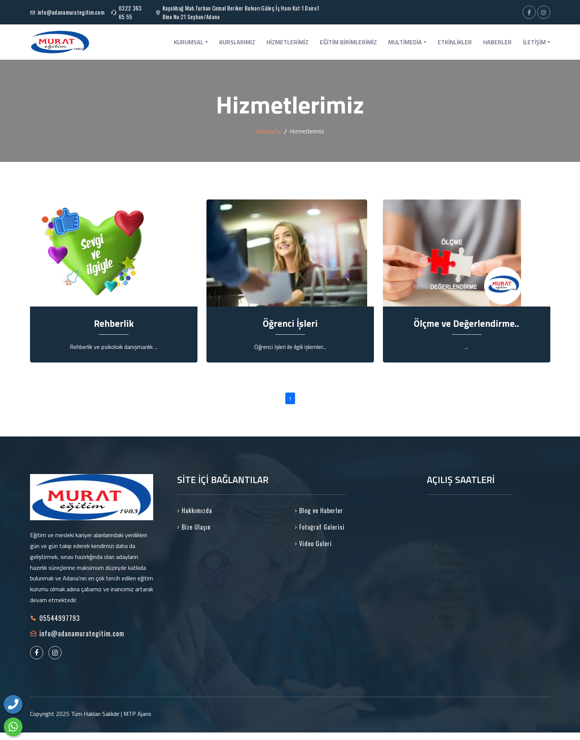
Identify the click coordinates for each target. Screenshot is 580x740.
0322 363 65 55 (130, 12)
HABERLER (497, 42)
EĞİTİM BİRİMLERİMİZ (348, 42)
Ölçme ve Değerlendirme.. (466, 323)
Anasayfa (268, 131)
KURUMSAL (191, 42)
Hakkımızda (194, 510)
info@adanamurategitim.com (71, 12)
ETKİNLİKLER (455, 42)
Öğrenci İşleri (290, 323)
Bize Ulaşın (194, 527)
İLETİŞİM (536, 42)
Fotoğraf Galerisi (320, 527)
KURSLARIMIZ (237, 42)
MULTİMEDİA (407, 42)
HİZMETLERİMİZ (288, 42)
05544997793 (59, 618)
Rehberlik (114, 323)
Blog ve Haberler (319, 510)
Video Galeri (313, 543)
